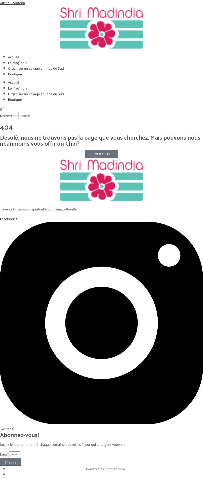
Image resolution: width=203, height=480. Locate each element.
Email (4, 454)
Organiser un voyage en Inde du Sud (36, 68)
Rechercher (9, 115)
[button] (101, 109)
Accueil (13, 57)
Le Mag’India (17, 62)
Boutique (15, 74)
